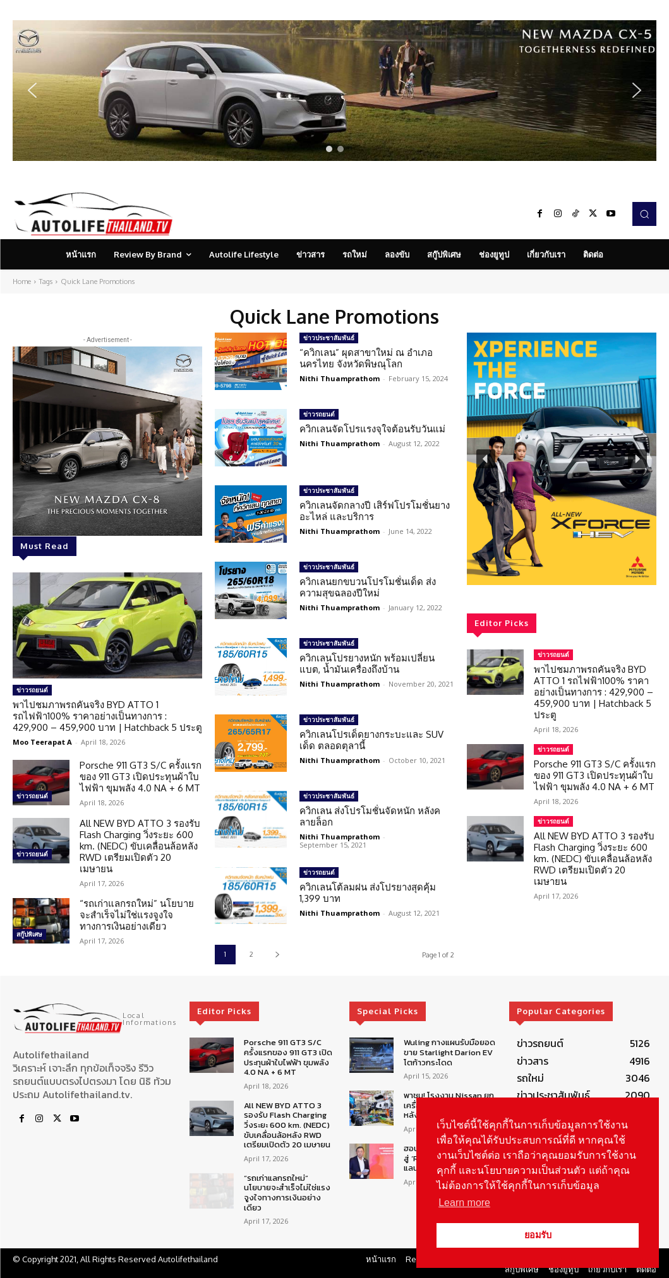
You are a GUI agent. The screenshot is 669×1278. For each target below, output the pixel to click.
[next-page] (277, 954)
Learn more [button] (464, 1202)
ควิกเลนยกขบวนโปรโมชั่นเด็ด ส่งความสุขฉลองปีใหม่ (367, 587)
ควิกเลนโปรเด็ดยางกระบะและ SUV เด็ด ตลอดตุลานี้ (371, 740)
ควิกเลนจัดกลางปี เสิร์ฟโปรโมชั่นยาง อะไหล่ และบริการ (374, 511)
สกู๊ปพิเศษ (29, 934)
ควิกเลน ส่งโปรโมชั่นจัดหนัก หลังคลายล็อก (369, 816)
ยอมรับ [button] (537, 1235)
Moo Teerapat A (42, 742)
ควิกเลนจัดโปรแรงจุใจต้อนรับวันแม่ (372, 429)
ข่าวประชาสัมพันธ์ (328, 337)
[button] (334, 90)
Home (22, 281)
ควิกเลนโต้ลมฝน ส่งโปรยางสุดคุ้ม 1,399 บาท (367, 892)
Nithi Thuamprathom (339, 378)
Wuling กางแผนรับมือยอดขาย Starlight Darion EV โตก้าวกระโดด (449, 1052)
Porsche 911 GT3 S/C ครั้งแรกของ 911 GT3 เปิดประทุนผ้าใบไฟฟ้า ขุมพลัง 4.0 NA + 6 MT (141, 776)
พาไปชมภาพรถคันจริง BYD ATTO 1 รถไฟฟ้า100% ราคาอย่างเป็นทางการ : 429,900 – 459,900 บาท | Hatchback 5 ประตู (107, 716)
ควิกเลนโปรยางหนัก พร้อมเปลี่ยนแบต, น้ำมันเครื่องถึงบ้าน (367, 663)
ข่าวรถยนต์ (32, 689)
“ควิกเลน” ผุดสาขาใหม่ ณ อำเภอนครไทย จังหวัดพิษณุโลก (366, 358)
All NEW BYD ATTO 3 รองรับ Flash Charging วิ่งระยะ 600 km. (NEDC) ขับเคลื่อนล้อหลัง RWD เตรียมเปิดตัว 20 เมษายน (140, 846)
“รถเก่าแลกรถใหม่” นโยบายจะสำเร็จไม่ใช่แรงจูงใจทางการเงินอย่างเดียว (137, 914)
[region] (334, 90)
